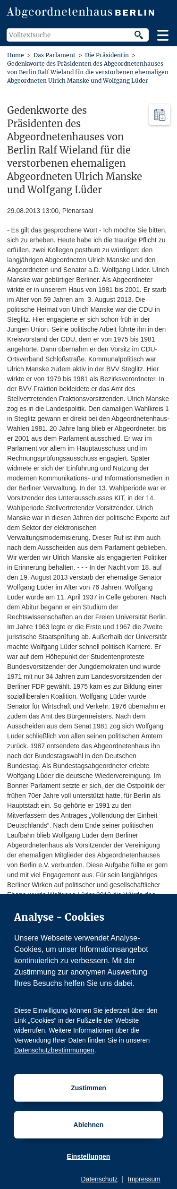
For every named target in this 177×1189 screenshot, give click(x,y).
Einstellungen (88, 1156)
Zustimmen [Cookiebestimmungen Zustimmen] (88, 1088)
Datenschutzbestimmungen (54, 1050)
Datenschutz (99, 1179)
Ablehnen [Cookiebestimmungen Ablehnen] (89, 1125)
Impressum (144, 1179)
